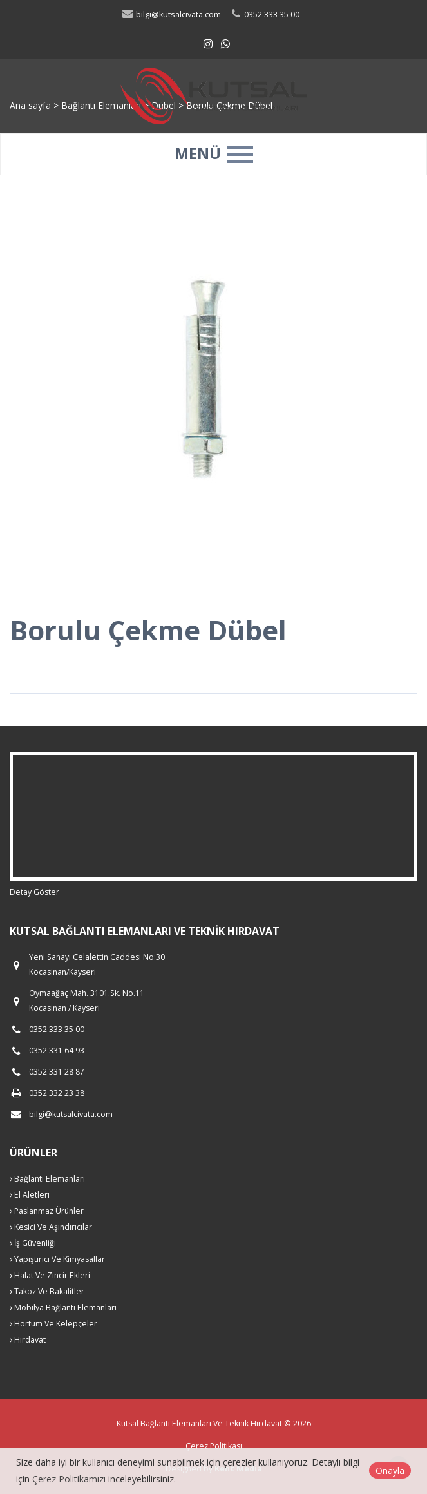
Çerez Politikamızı (69, 1479)
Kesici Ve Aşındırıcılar (51, 1226)
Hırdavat (28, 1339)
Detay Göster (34, 891)
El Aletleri (30, 1194)
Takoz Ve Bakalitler (47, 1291)
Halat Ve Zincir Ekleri (50, 1275)
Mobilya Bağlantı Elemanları (63, 1307)
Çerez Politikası (213, 1446)
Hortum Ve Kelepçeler (53, 1323)
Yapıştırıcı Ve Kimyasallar (57, 1259)
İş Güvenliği (33, 1243)
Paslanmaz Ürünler (47, 1210)
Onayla (389, 1470)
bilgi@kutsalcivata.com (171, 14)
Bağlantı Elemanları (47, 1178)
